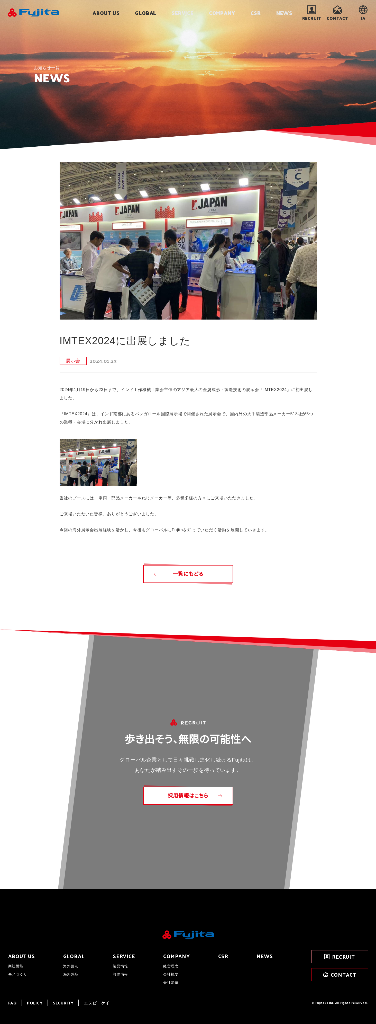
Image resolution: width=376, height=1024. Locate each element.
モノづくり (17, 974)
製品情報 (120, 966)
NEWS (264, 956)
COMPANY (176, 956)
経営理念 (170, 966)
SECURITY (63, 1003)
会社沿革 (170, 983)
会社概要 (170, 974)
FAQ (12, 1003)
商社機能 (15, 966)
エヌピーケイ (97, 1003)
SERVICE (124, 956)
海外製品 (70, 974)
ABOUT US (21, 956)
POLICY (35, 1003)
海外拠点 (70, 966)
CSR (223, 956)
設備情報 (120, 974)
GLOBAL (74, 956)
